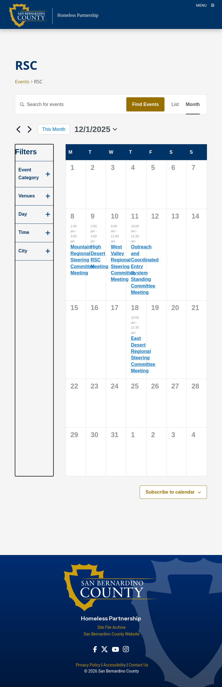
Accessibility (114, 665)
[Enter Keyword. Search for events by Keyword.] (70, 104)
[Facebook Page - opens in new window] (95, 649)
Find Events (145, 104)
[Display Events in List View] (175, 104)
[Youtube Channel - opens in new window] (115, 649)
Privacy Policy (88, 665)
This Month (53, 129)
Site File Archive (111, 627)
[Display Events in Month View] (193, 104)
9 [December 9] (92, 216)
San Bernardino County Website (111, 634)
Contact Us (138, 665)
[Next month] (29, 129)
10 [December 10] (115, 216)
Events (22, 81)
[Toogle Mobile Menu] (205, 5)
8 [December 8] (72, 216)
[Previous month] (18, 129)
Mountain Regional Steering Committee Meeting (83, 259)
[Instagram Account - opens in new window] (126, 649)
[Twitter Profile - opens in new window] (104, 649)
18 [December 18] (135, 308)
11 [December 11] (135, 216)
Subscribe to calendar (170, 491)
